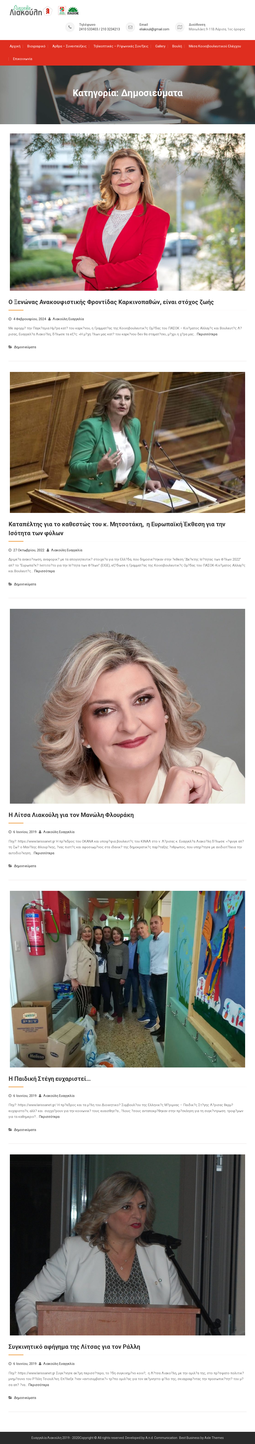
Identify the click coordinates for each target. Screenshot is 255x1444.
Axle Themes (214, 1437)
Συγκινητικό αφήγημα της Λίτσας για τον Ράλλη (74, 1346)
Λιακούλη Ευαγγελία (68, 319)
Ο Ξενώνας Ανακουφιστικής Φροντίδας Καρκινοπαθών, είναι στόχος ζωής (111, 301)
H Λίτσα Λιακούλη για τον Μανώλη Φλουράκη (71, 814)
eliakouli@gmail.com (154, 29)
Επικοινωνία (22, 59)
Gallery (160, 46)
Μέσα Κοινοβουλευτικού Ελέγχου (215, 46)
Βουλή (177, 46)
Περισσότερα (207, 334)
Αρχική (15, 46)
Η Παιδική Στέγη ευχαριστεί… (49, 1078)
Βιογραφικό (36, 46)
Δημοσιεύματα (25, 347)
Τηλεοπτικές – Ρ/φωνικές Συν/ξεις (121, 46)
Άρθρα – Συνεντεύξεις (69, 46)
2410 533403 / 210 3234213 (99, 29)
